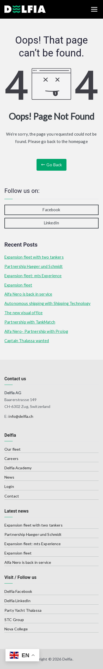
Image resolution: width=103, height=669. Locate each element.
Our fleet (12, 449)
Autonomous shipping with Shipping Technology (47, 303)
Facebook (51, 209)
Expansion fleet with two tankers (34, 257)
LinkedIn (51, 223)
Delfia (67, 659)
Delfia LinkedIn (17, 600)
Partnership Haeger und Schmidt (33, 266)
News (9, 477)
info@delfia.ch (21, 416)
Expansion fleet (18, 285)
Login (9, 486)
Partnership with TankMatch (29, 322)
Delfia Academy (18, 467)
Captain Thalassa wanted (26, 340)
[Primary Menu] (94, 9)
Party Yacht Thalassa (22, 610)
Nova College (16, 629)
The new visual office (23, 312)
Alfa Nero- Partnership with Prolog (36, 331)
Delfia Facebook (18, 591)
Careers (11, 458)
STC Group (14, 619)
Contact (11, 496)
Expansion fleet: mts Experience (33, 275)
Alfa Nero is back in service (28, 294)
